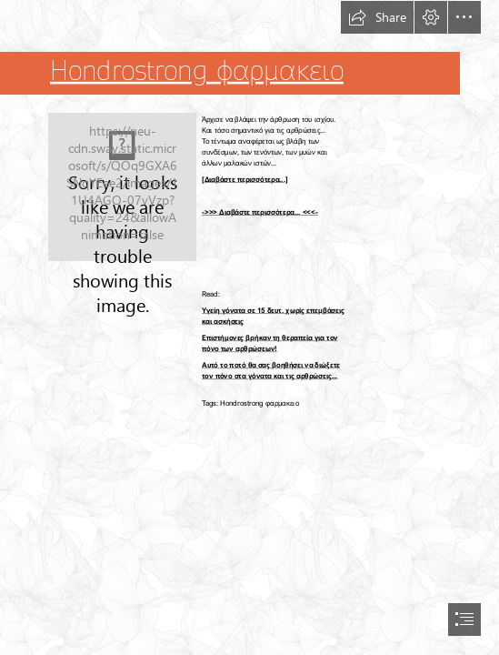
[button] (377, 17)
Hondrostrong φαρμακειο (197, 71)
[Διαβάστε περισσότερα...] (244, 180)
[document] (249, 327)
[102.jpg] (122, 187)
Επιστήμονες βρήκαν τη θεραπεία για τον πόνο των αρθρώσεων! (270, 343)
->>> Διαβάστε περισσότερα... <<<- (260, 212)
